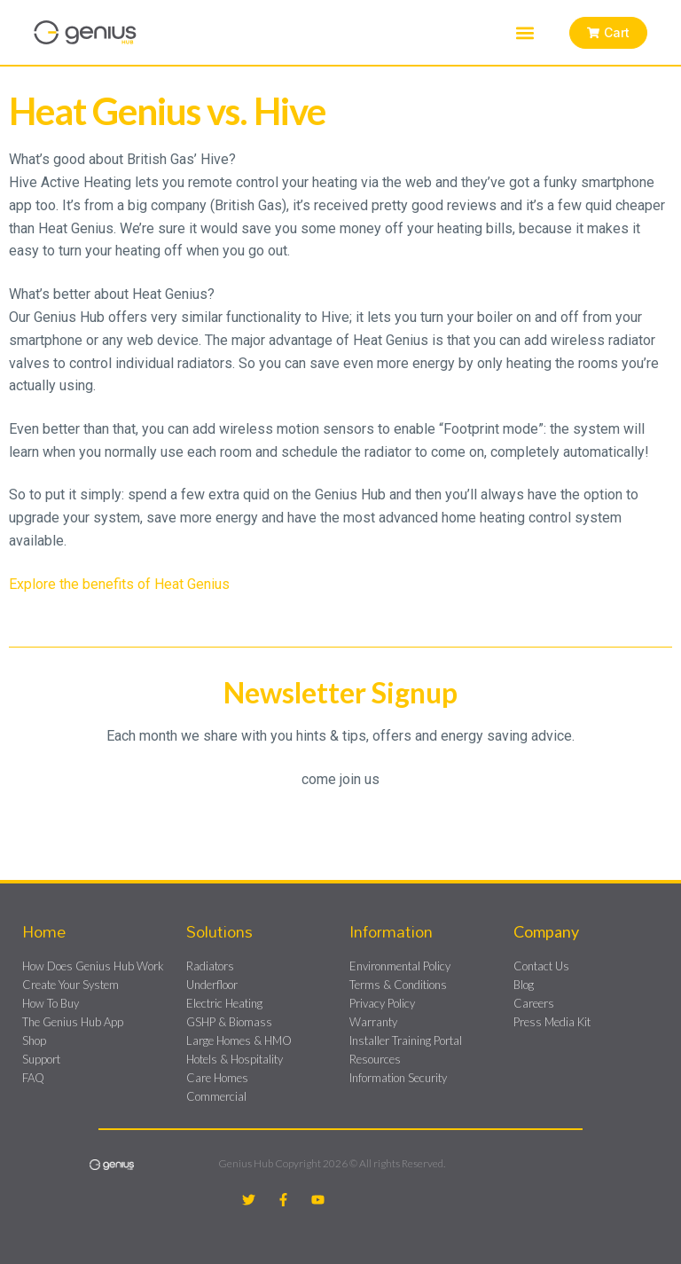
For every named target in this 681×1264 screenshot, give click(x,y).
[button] (523, 32)
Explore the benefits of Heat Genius (119, 584)
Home (44, 931)
